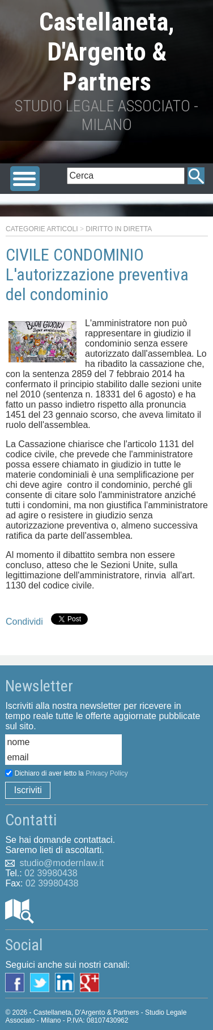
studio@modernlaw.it (61, 863)
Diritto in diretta (119, 229)
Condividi (24, 621)
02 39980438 (50, 873)
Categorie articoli (42, 229)
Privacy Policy (107, 773)
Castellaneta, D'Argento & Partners (106, 52)
